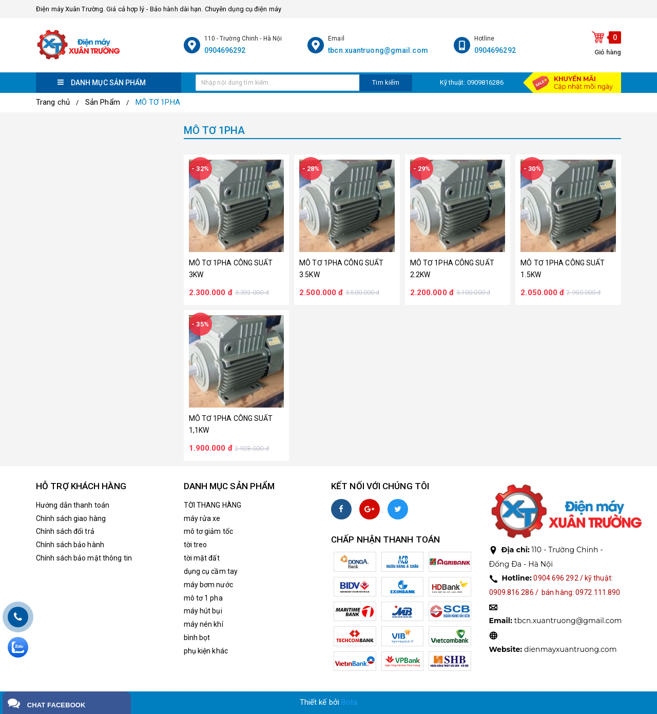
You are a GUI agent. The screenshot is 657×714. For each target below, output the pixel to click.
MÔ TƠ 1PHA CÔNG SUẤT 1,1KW (231, 424)
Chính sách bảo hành (70, 545)
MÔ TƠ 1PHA (158, 102)
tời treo (195, 545)
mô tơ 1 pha (203, 598)
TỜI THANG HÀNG (212, 505)
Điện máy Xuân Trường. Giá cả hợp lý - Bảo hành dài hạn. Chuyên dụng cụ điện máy (158, 9)
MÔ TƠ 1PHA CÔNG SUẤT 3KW (231, 269)
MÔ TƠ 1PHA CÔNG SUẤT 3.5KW (341, 269)
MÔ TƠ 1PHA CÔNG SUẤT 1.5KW (562, 269)
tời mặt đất (202, 558)
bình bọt (197, 637)
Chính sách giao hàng (71, 518)
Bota (349, 702)
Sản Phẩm (102, 102)
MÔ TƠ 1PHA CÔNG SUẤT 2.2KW (452, 269)
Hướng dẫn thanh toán (72, 505)
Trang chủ (53, 102)
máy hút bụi (203, 611)
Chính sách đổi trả (65, 531)
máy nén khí (203, 624)
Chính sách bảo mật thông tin (84, 558)
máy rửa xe (202, 518)
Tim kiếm (385, 82)
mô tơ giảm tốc (208, 531)
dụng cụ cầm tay (211, 571)
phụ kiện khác (206, 651)
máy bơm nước (208, 585)
